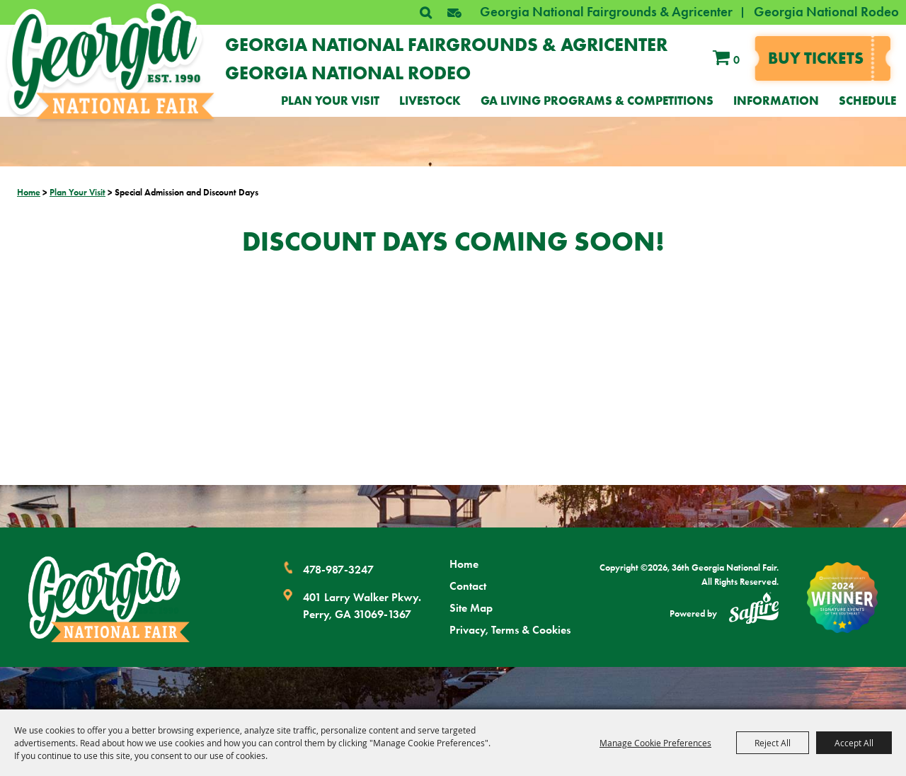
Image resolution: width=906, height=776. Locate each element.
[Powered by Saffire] (754, 610)
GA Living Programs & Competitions (597, 100)
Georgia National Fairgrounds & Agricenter (606, 12)
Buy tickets (816, 58)
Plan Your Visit (330, 100)
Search (425, 12)
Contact (467, 586)
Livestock (430, 100)
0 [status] (736, 60)
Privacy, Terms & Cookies (509, 630)
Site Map (471, 608)
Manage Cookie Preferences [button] (655, 742)
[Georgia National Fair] (109, 597)
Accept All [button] (854, 742)
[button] (454, 12)
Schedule (867, 100)
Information (776, 100)
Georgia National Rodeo (826, 12)
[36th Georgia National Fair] (111, 61)
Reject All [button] (773, 742)
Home (28, 192)
